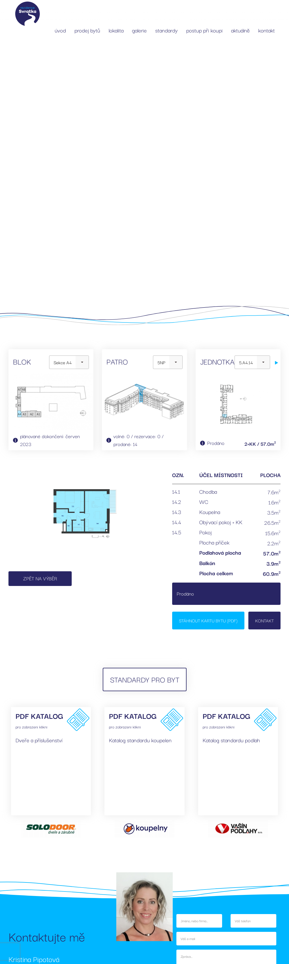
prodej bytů (87, 30)
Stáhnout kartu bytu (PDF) (208, 620)
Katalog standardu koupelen (140, 740)
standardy (166, 30)
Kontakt (264, 620)
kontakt (266, 30)
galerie (139, 30)
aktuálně (240, 30)
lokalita (116, 30)
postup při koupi (204, 30)
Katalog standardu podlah (231, 740)
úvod (60, 30)
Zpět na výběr (40, 578)
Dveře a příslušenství (39, 740)
